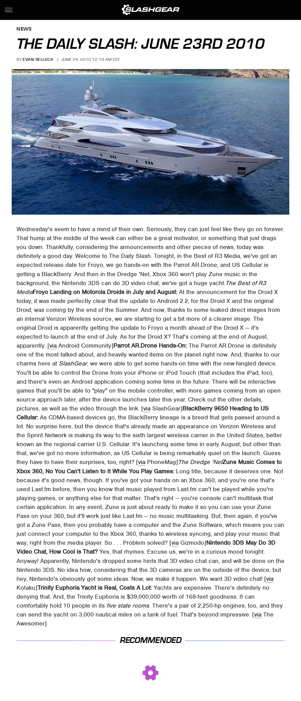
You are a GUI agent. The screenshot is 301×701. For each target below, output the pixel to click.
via (53, 345)
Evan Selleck (38, 59)
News (24, 29)
